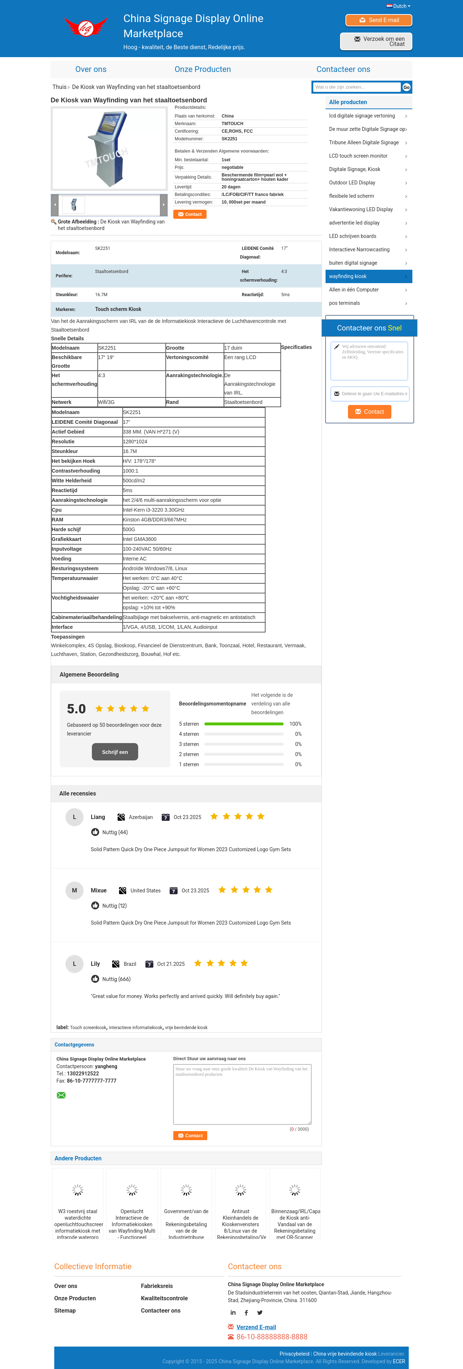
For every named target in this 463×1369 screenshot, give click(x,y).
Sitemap (65, 1310)
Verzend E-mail (256, 1327)
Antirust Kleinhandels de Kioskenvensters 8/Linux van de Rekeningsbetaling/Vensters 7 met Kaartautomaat (241, 1230)
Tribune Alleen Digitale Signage (364, 142)
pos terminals (344, 303)
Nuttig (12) (114, 906)
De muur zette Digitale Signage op (367, 129)
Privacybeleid (295, 1354)
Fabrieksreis (157, 1286)
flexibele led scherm (351, 196)
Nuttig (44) (115, 832)
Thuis (59, 87)
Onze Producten (203, 69)
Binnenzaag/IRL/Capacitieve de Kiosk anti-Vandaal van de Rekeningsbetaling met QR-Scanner (295, 1224)
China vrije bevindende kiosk (345, 1354)
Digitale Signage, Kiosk (354, 169)
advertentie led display (354, 223)
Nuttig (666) (116, 979)
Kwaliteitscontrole (164, 1298)
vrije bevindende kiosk (186, 1027)
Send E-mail (384, 20)
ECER (399, 1361)
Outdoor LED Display (352, 182)
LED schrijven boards (352, 236)
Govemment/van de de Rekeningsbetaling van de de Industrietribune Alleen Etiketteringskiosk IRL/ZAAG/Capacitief (186, 1234)
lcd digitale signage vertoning (362, 116)
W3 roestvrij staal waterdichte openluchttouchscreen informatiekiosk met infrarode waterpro (78, 1224)
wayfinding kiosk (347, 276)
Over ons (90, 69)
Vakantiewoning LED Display (361, 209)
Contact (193, 214)
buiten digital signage (353, 263)
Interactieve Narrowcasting (359, 249)
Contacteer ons (343, 69)
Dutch (402, 6)
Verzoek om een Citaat (384, 41)
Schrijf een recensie (115, 754)
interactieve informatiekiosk (135, 1027)
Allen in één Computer (354, 290)
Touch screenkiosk (88, 1027)
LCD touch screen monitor (358, 156)
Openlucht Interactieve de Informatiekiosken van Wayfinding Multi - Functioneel (132, 1224)
